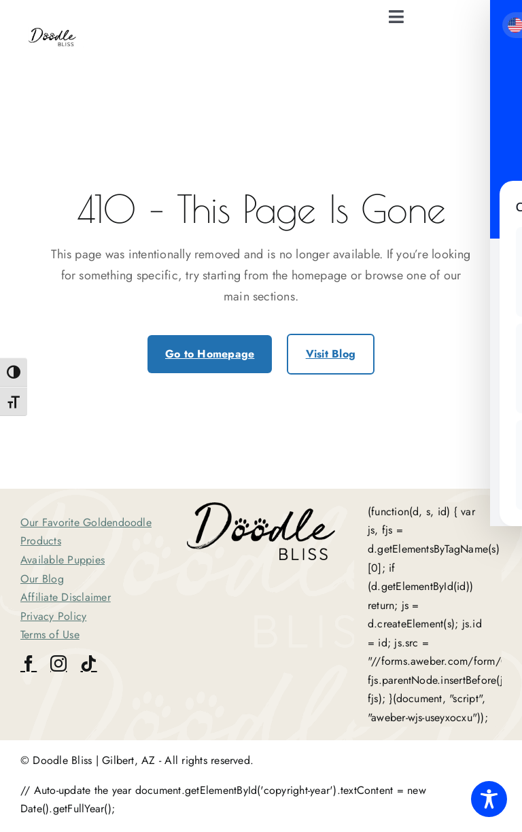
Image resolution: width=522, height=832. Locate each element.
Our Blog (42, 579)
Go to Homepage (209, 354)
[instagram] (58, 663)
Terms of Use (50, 634)
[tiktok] (88, 663)
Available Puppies (62, 560)
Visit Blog (330, 354)
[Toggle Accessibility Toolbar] (489, 799)
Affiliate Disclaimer (65, 597)
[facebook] (28, 663)
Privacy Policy (53, 616)
